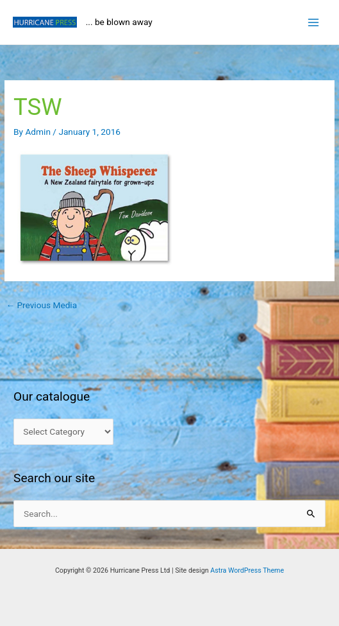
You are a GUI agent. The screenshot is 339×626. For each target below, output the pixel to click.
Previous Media (41, 305)
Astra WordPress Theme (247, 570)
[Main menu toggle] (314, 22)
